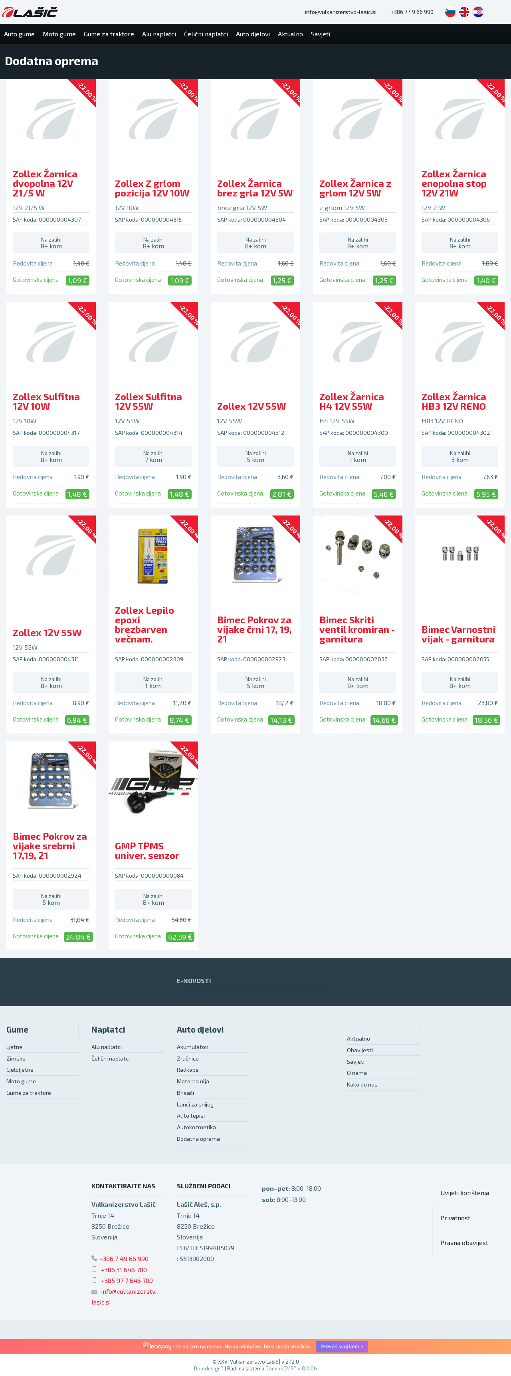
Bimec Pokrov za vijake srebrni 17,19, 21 (50, 845)
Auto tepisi (191, 1115)
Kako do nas (362, 1084)
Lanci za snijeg (195, 1104)
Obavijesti (360, 1050)
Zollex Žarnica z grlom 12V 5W (355, 187)
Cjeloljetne (20, 1069)
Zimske (16, 1058)
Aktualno (358, 1038)
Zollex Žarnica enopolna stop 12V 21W (454, 183)
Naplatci (108, 1029)
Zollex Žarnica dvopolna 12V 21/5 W (45, 183)
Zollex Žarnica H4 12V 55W (351, 401)
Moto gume (21, 1081)
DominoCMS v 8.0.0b (291, 1368)
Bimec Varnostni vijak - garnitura (458, 633)
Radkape (188, 1069)
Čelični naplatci (110, 1058)
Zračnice (188, 1058)
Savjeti (355, 1061)
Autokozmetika (196, 1127)
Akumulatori (192, 1046)
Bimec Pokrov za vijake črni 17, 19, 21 (254, 629)
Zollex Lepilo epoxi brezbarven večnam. (144, 624)
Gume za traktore (28, 1092)
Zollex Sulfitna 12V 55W (148, 401)
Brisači (185, 1092)
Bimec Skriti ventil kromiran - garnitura (357, 629)
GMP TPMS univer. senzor (147, 850)
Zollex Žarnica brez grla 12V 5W (255, 187)
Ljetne (14, 1046)
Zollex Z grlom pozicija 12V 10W (152, 187)
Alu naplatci (106, 1046)
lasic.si (101, 1302)
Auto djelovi (200, 1029)
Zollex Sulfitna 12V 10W (46, 401)
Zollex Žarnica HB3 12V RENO (454, 401)
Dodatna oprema (198, 1138)
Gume (17, 1029)
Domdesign (209, 1368)
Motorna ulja (193, 1081)
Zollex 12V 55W (251, 406)
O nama (357, 1072)
